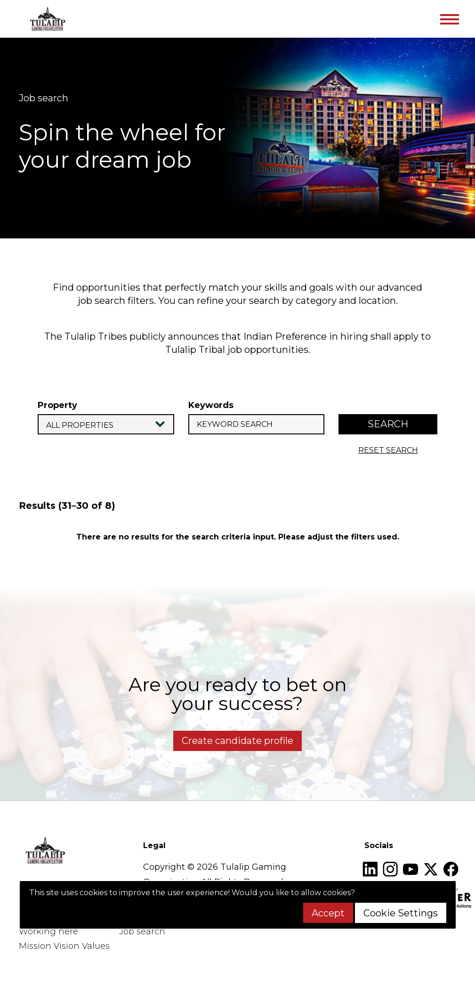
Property (57, 405)
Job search (142, 931)
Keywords (210, 405)
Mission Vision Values (64, 946)
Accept (328, 913)
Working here (48, 931)
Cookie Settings (400, 913)
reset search (388, 450)
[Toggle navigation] (449, 19)
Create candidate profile (237, 740)
